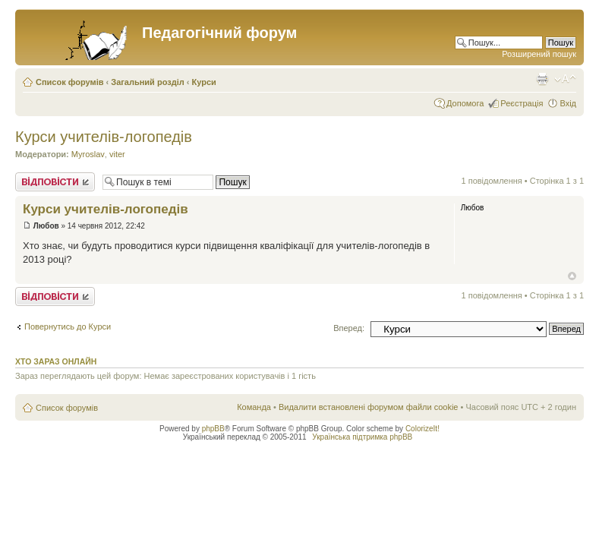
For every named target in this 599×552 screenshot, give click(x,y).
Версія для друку (542, 79)
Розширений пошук (539, 53)
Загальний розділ (147, 82)
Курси (204, 82)
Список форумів (69, 82)
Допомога (465, 103)
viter (117, 154)
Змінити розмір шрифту (565, 79)
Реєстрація (521, 103)
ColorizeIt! (422, 428)
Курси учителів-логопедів (103, 136)
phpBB (213, 428)
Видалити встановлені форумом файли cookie (369, 407)
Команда (254, 407)
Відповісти (55, 181)
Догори (572, 276)
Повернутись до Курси (67, 326)
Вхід (568, 103)
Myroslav (88, 154)
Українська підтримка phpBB (362, 437)
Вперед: (348, 328)
